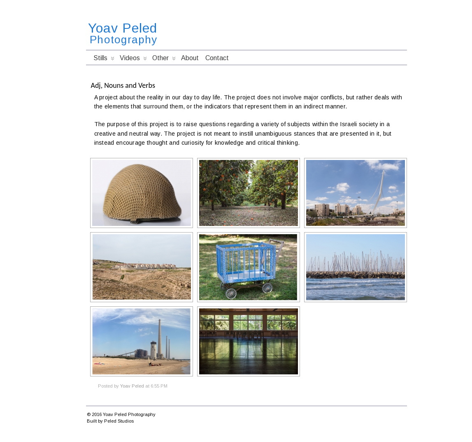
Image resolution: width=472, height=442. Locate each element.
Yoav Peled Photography (129, 414)
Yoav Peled (122, 28)
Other (164, 59)
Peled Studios (119, 420)
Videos (133, 59)
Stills (103, 59)
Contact (217, 57)
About (190, 57)
